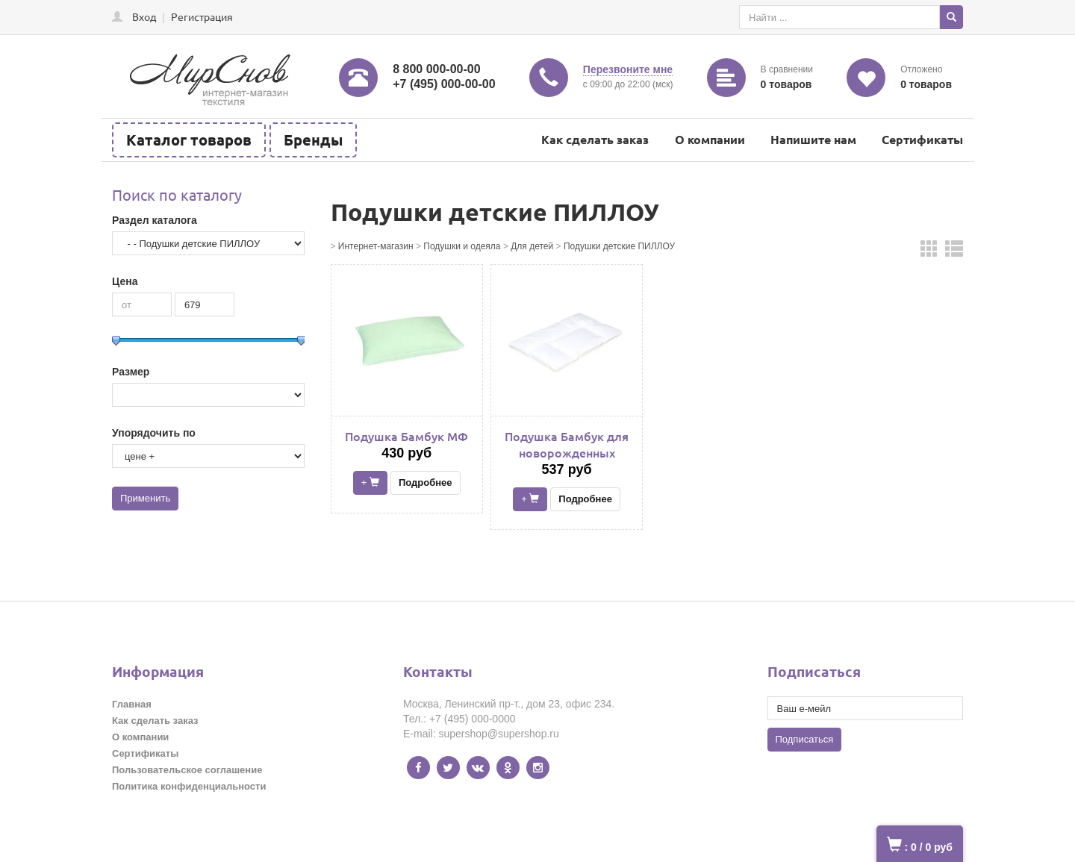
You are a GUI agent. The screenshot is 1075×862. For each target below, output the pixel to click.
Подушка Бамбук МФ (406, 436)
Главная (132, 704)
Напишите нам (813, 139)
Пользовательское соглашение (187, 769)
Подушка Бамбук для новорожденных (567, 444)
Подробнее (425, 482)
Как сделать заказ (595, 139)
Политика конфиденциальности (189, 786)
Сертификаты (922, 139)
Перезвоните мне (628, 69)
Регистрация (202, 16)
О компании (710, 139)
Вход (144, 16)
